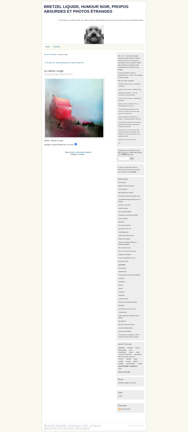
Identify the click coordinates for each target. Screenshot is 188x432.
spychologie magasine (84, 152)
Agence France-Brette (124, 89)
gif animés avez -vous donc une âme (128, 130)
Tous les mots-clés (124, 372)
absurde (121, 348)
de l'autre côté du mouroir (126, 324)
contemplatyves (123, 232)
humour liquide (123, 218)
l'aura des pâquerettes (125, 328)
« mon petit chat (49, 62)
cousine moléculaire (124, 331)
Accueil (46, 54)
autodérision (122, 352)
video (120, 139)
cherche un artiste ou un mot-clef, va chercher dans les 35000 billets (130, 152)
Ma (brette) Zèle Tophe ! (126, 192)
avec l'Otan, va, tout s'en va (127, 309)
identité (128, 359)
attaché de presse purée (125, 84)
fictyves (120, 285)
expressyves (122, 271)
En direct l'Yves (123, 261)
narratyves (121, 281)
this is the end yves (124, 248)
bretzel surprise (123, 208)
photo (135, 361)
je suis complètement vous (126, 258)
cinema (131, 352)
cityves (120, 288)
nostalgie (128, 361)
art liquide (53, 54)
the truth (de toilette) (124, 211)
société (139, 363)
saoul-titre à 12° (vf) (124, 228)
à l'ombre (133, 172)
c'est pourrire (122, 312)
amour (131, 350)
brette (120, 396)
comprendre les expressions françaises (129, 122)
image (135, 359)
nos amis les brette (124, 225)
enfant (138, 352)
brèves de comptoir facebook (127, 302)
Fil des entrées (125, 409)
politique (121, 363)
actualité (130, 348)
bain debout (122, 321)
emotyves (121, 292)
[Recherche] (124, 158)
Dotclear (141, 426)
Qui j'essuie (122, 182)
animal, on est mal (124, 205)
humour (121, 359)
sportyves (121, 222)
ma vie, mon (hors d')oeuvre (127, 251)
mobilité (120, 361)
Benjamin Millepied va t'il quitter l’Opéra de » (70, 62)
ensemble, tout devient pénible (128, 215)
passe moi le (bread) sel (126, 235)
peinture (72, 152)
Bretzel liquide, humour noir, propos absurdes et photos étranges (86, 8)
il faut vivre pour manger (125, 98)
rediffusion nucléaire (124, 254)
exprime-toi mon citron (125, 354)
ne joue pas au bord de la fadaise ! (129, 275)
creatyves (121, 278)
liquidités (121, 305)
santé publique (130, 363)
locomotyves (122, 268)
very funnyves (122, 189)
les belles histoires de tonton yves (129, 196)
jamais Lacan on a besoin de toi (127, 103)
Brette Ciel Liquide (124, 239)
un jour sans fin (123, 298)
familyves (121, 295)
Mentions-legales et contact (127, 383)
